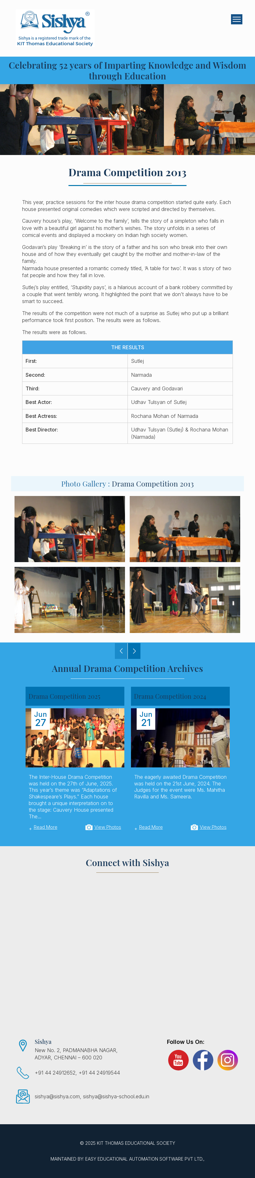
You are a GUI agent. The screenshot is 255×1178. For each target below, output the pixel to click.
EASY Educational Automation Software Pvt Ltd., (145, 1159)
